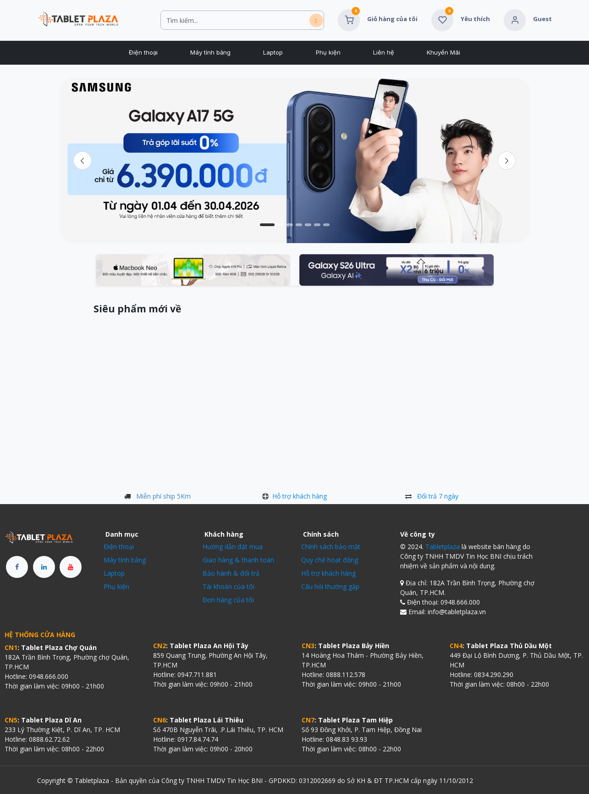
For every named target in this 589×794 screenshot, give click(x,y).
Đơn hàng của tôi (228, 599)
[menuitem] (143, 53)
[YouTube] (71, 567)
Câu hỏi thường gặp (330, 586)
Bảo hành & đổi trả (231, 573)
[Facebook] (17, 567)
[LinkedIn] (44, 567)
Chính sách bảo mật (330, 546)
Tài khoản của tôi (228, 586)
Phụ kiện (116, 586)
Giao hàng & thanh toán (238, 559)
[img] (506, 160)
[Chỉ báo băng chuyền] (267, 224)
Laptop (114, 573)
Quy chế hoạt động (329, 559)
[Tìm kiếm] (316, 20)
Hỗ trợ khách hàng (299, 496)
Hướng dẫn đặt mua (233, 546)
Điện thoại (119, 546)
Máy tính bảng (125, 559)
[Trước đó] (82, 160)
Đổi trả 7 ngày (437, 496)
